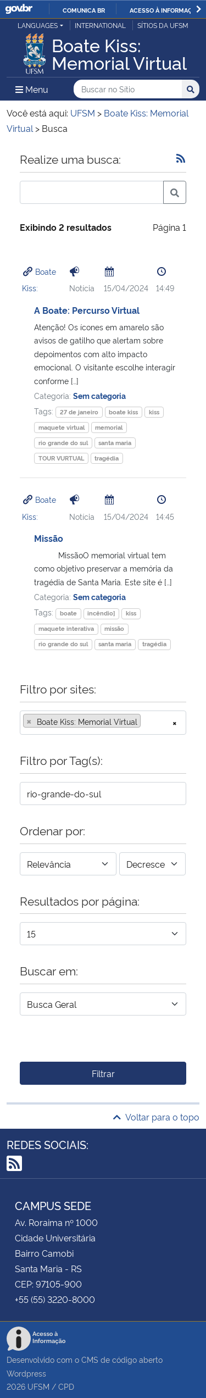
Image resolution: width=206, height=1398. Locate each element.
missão (114, 628)
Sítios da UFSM (162, 25)
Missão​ (48, 538)
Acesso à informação (165, 9)
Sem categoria (99, 395)
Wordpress (26, 1373)
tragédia (106, 458)
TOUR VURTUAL (61, 458)
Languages (38, 25)
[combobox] (103, 723)
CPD (66, 1386)
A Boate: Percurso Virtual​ (87, 310)
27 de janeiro (79, 412)
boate (68, 613)
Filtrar (103, 1073)
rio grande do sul (63, 443)
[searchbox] (146, 721)
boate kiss (123, 412)
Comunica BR (84, 9)
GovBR (18, 9)
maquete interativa (66, 628)
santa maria (114, 443)
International (100, 25)
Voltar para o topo (156, 1117)
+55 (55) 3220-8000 (55, 1299)
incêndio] (101, 613)
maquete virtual (61, 427)
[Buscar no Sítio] (127, 89)
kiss (154, 412)
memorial (109, 427)
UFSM (38, 1386)
